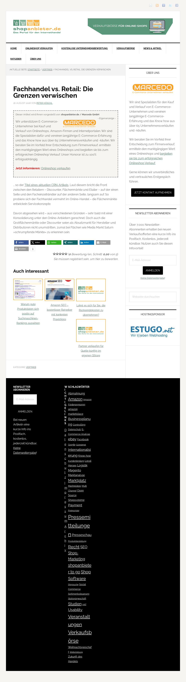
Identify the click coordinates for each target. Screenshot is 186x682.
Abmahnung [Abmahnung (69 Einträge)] (76, 393)
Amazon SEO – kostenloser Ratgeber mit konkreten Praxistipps (59, 300)
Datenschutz (65, 453)
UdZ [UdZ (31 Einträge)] (84, 604)
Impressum (65, 501)
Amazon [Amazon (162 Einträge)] (75, 399)
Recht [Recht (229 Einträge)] (74, 546)
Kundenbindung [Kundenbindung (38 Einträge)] (76, 461)
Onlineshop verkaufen (55, 168)
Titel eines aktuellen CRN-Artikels (46, 185)
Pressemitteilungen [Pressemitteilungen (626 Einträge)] (79, 525)
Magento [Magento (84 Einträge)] (74, 470)
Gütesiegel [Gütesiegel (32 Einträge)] (81, 445)
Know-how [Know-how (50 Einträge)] (84, 455)
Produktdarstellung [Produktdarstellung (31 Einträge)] (77, 541)
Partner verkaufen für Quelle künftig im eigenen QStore (91, 338)
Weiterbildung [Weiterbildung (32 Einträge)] (76, 652)
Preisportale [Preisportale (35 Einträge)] (73, 510)
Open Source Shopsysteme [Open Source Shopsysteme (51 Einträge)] (76, 495)
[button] (21, 242)
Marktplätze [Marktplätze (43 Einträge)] (74, 486)
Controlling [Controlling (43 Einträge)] (79, 424)
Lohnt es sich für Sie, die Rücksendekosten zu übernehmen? (91, 298)
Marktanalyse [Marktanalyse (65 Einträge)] (76, 475)
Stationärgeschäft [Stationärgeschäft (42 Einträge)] (77, 598)
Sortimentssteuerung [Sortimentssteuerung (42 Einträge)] (78, 593)
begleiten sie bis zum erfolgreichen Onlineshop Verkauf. (150, 158)
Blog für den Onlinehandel (36, 26)
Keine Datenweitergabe (153, 278)
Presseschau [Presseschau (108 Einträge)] (82, 535)
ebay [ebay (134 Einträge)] (72, 439)
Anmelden (153, 270)
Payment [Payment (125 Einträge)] (75, 505)
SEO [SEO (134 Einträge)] (83, 547)
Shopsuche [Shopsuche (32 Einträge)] (73, 584)
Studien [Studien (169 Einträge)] (75, 604)
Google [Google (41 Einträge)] (71, 444)
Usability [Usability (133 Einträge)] (75, 610)
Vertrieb (31, 367)
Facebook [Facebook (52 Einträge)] (83, 439)
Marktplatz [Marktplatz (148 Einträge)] (77, 480)
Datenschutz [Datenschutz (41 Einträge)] (74, 429)
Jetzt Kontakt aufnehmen (152, 192)
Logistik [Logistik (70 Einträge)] (82, 465)
